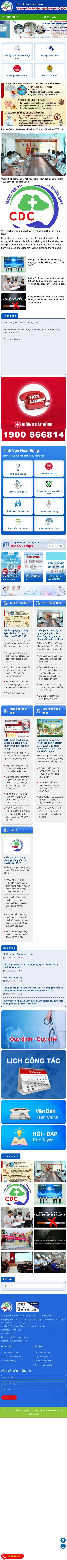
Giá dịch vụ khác (50, 75)
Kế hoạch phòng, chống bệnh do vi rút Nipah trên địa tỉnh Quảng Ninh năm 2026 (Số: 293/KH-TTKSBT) (17, 903)
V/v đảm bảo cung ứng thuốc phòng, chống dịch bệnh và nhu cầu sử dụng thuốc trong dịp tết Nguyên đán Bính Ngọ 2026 (18, 920)
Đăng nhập (50, 17)
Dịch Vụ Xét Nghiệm (18, 492)
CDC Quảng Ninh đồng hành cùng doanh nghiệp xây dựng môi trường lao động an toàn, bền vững (33, 1003)
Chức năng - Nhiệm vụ (11, 1356)
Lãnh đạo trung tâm (10, 1352)
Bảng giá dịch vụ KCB (17, 76)
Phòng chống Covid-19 (43, 1361)
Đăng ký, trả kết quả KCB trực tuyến (17, 56)
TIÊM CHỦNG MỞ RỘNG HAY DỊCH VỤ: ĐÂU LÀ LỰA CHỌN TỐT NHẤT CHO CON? (17, 798)
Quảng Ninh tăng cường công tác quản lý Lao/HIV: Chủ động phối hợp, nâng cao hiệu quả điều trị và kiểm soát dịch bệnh (46, 281)
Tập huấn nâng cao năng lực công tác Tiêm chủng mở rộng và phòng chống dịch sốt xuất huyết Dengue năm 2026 (33, 990)
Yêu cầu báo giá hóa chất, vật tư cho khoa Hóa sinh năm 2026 (30, 232)
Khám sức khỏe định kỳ (18, 511)
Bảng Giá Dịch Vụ (49, 473)
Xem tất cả (55, 546)
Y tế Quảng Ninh (51, 603)
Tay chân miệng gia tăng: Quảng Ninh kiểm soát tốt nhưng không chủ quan (17, 768)
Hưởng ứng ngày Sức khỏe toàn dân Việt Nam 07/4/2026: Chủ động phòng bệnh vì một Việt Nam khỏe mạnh (49, 746)
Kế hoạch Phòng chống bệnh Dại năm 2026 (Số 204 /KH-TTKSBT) (16, 934)
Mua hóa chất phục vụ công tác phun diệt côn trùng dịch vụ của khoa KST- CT (31, 331)
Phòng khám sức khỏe (49, 528)
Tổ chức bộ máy (8, 1361)
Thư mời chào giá (11, 340)
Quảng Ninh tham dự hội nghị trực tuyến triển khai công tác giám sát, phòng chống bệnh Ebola (32, 180)
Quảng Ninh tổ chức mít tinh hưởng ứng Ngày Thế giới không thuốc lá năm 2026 (46, 262)
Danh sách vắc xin (18, 474)
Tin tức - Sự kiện (19, 603)
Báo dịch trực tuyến (50, 55)
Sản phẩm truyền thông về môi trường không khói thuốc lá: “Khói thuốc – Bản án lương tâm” (46, 299)
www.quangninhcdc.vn (18, 1341)
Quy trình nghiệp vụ (42, 1356)
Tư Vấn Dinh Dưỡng (49, 512)
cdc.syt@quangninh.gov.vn (18, 1337)
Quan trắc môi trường (18, 528)
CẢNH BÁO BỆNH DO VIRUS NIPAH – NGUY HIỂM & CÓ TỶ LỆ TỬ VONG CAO (49, 786)
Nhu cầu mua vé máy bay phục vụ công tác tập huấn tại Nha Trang (51, 687)
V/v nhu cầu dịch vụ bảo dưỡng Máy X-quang (50, 697)
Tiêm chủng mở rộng (42, 1365)
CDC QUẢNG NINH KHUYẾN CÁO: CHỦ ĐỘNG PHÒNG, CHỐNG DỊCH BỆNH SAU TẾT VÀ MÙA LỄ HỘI (18, 814)
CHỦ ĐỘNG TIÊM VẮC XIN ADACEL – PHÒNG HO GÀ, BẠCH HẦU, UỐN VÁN (51, 800)
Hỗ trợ (13, 829)
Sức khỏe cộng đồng (51, 710)
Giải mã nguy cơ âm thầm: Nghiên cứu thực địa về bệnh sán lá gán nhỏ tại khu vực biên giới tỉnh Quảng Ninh (17, 783)
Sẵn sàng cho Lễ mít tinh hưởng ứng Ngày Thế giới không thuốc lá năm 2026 (17, 684)
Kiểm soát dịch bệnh (18, 710)
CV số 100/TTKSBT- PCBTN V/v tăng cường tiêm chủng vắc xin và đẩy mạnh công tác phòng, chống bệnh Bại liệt (18, 886)
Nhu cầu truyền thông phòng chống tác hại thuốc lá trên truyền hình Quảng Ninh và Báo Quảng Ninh (33, 322)
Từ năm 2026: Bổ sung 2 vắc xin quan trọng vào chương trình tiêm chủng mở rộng (50, 812)
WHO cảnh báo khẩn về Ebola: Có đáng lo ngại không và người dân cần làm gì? (16, 744)
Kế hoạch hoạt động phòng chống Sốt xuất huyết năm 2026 (15, 860)
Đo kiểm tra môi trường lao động (49, 492)
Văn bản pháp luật (41, 1352)
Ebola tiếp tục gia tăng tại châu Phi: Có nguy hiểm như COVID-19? (32, 129)
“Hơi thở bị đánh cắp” (15, 693)
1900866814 (9, 17)
